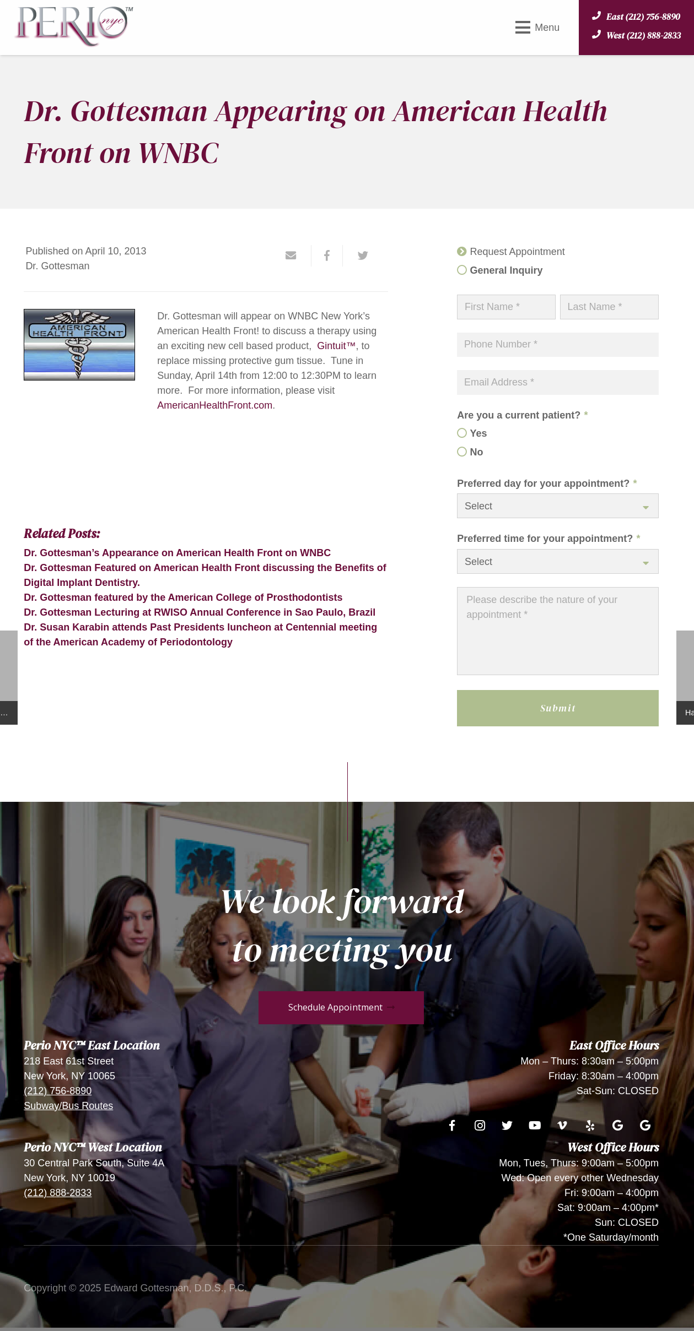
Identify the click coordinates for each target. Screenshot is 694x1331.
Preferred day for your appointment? (547, 483)
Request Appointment (517, 251)
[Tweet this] (359, 255)
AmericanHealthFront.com (214, 405)
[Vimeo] (562, 1125)
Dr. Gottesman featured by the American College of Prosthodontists (183, 597)
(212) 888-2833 (58, 1192)
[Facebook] (452, 1125)
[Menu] (537, 27)
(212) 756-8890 (58, 1090)
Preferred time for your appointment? (548, 538)
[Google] (617, 1125)
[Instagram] (479, 1125)
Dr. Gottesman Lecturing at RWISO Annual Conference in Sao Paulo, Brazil (199, 612)
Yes (478, 433)
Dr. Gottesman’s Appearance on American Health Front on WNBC (177, 552)
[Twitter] (507, 1125)
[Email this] (295, 255)
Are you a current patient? (522, 415)
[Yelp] (590, 1125)
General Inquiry (506, 270)
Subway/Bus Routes (68, 1105)
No (476, 452)
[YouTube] (534, 1125)
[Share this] (327, 255)
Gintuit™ (336, 345)
